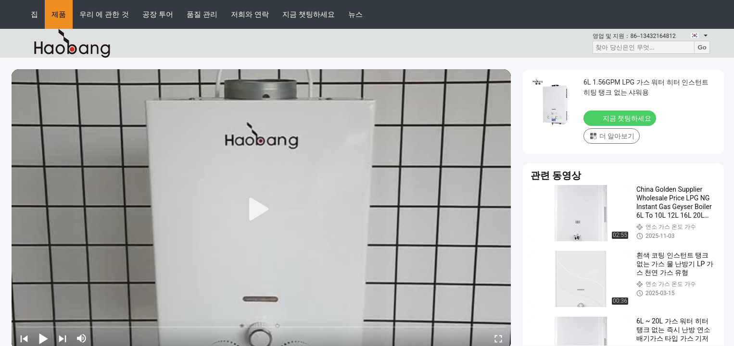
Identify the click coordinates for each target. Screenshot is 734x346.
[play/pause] (43, 338)
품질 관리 (202, 14)
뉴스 (355, 14)
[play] (261, 210)
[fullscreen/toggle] (498, 338)
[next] (62, 338)
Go (702, 47)
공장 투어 (157, 14)
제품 (58, 14)
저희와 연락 (250, 14)
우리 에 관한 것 (104, 14)
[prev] (24, 338)
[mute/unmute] (81, 338)
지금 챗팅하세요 (308, 14)
